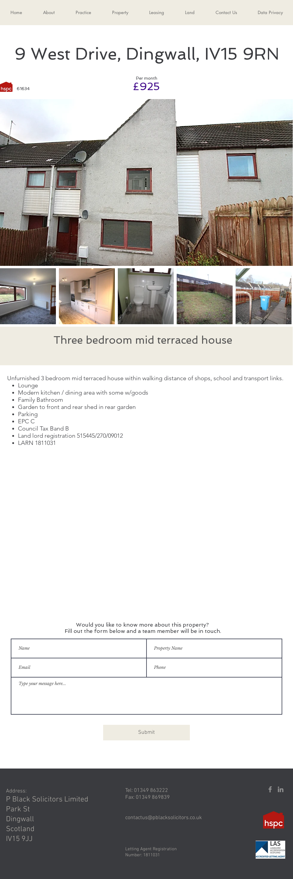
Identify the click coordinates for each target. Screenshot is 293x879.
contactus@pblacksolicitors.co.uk (163, 818)
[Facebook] (270, 789)
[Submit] (146, 732)
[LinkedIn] (281, 789)
